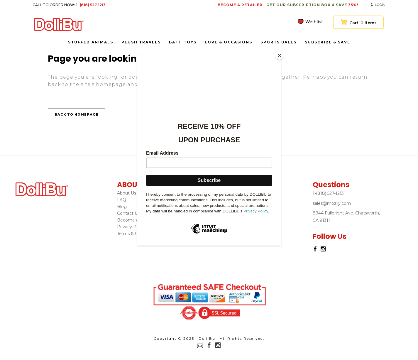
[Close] (279, 55)
